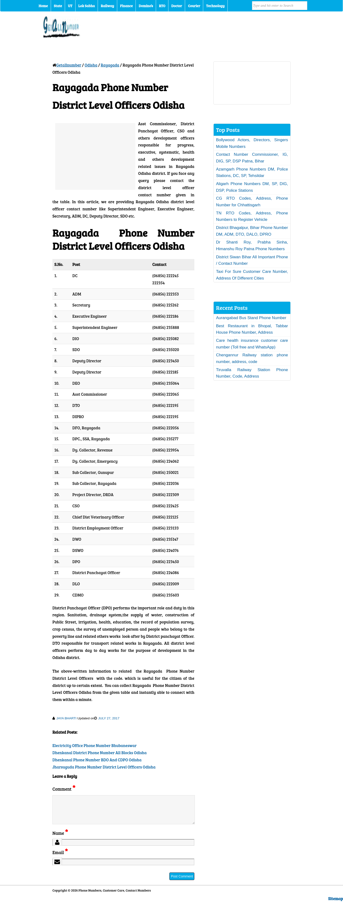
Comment (63, 789)
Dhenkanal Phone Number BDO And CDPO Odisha (96, 760)
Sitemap (335, 904)
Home (43, 5)
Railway (107, 5)
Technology (215, 5)
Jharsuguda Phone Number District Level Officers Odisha (104, 767)
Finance (126, 5)
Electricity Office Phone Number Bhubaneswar (94, 745)
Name (60, 839)
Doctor (176, 5)
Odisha (91, 65)
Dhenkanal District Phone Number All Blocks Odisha (99, 752)
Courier (194, 5)
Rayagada (110, 65)
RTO (162, 5)
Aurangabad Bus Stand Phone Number (251, 318)
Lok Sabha (86, 5)
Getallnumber (68, 65)
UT (70, 5)
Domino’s (146, 5)
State (58, 5)
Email (60, 858)
